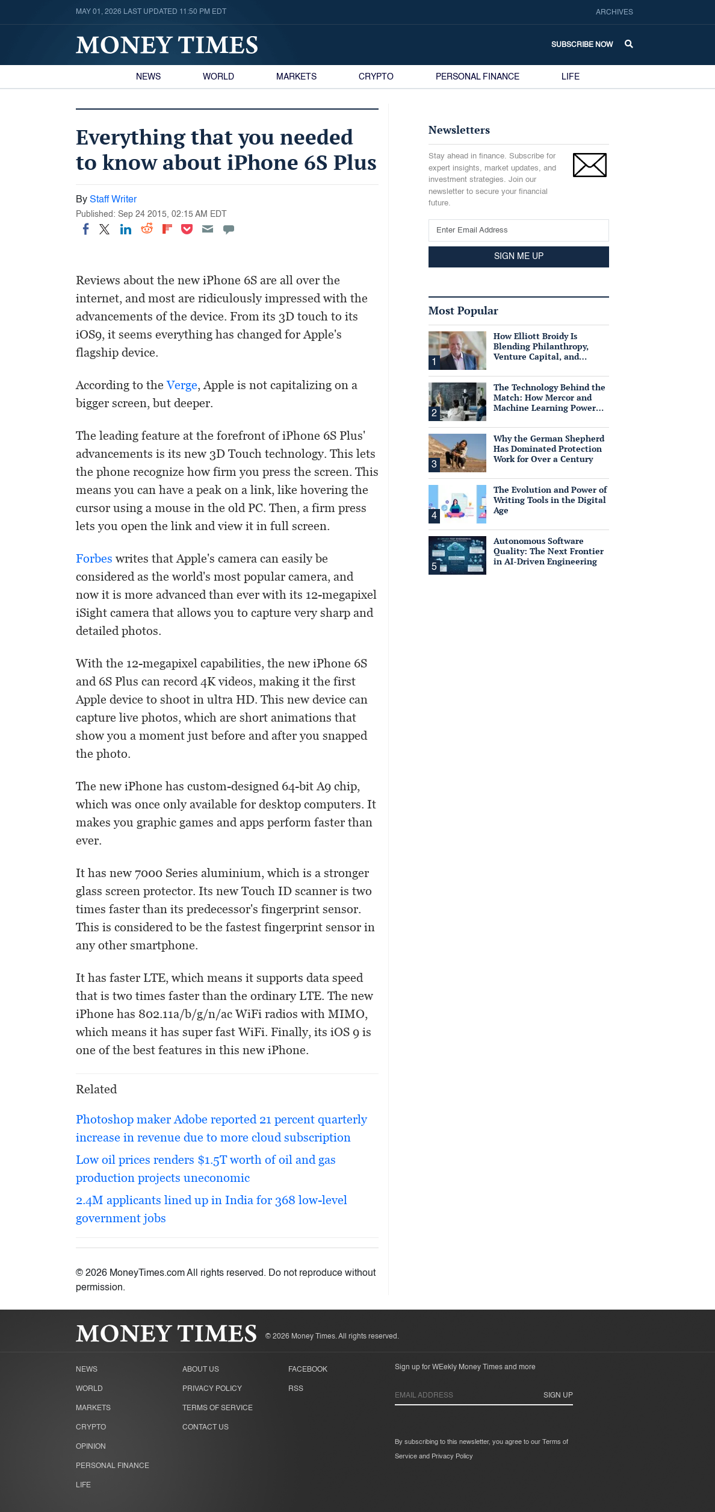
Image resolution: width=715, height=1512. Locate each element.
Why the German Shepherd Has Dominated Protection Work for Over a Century (549, 448)
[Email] (207, 229)
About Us (200, 1369)
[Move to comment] (228, 229)
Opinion (91, 1447)
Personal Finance (477, 77)
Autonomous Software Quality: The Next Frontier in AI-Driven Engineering (549, 551)
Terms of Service (217, 1408)
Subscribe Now (582, 45)
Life (571, 77)
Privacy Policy (212, 1389)
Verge (182, 385)
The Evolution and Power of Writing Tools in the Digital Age (550, 500)
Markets (296, 77)
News (148, 77)
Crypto (376, 77)
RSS (295, 1389)
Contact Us (205, 1427)
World (218, 77)
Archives (614, 12)
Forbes (94, 558)
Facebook (307, 1369)
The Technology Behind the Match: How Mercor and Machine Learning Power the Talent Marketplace (549, 402)
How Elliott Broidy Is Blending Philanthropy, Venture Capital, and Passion (541, 351)
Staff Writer (113, 200)
